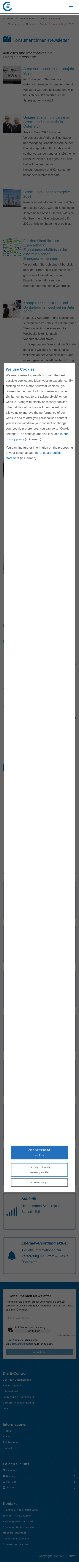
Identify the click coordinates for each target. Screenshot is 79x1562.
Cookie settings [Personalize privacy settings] (39, 1182)
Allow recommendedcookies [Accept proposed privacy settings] (39, 1152)
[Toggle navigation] (71, 6)
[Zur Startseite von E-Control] (7, 6)
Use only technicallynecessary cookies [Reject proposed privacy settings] (39, 1170)
